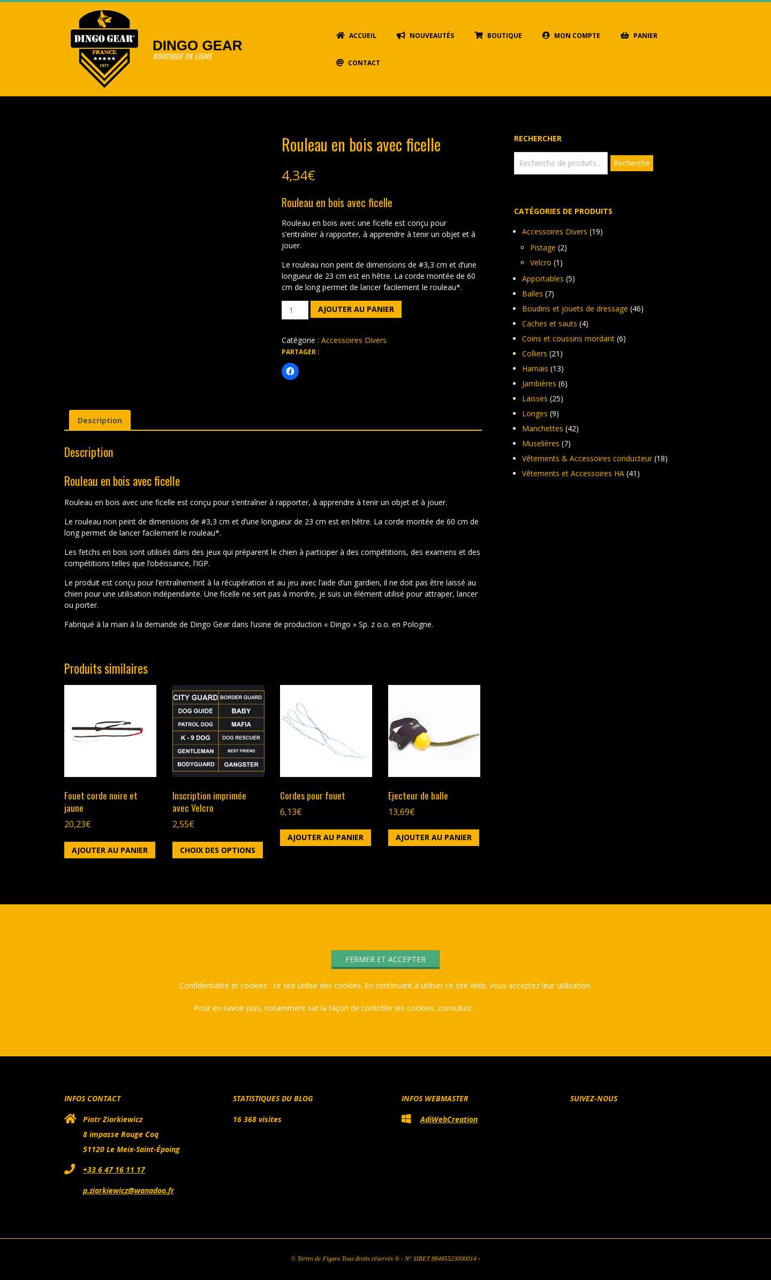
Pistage (543, 247)
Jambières (539, 383)
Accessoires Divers (354, 340)
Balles (532, 293)
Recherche (632, 163)
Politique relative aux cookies (527, 1008)
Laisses (535, 398)
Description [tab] (100, 420)
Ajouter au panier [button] (110, 850)
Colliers (534, 353)
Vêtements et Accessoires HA (573, 473)
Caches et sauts (549, 323)
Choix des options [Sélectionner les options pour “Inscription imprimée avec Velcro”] (217, 850)
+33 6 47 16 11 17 (114, 1169)
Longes (535, 413)
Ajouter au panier (356, 309)
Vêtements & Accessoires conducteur (587, 458)
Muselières (541, 443)
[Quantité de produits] (295, 310)
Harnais (535, 368)
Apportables (543, 278)
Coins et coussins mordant (568, 338)
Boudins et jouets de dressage (575, 308)
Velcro (540, 262)
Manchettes (542, 428)
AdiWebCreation (449, 1119)
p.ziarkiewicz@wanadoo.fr (128, 1190)
